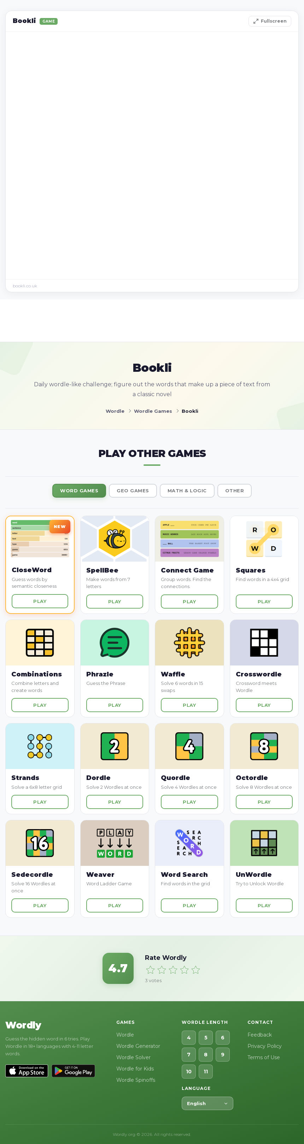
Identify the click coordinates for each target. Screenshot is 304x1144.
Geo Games (133, 490)
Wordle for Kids (135, 1069)
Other (234, 490)
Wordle (125, 1035)
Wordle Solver (133, 1057)
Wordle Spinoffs (135, 1080)
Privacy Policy (264, 1046)
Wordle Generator (138, 1046)
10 (189, 1071)
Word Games (79, 490)
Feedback (259, 1035)
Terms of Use (263, 1057)
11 (206, 1071)
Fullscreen (270, 21)
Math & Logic (187, 490)
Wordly (23, 1025)
